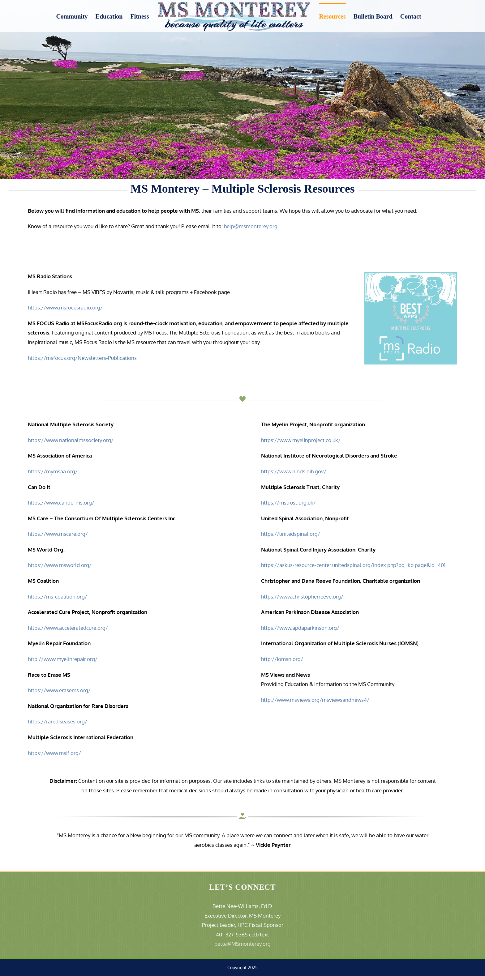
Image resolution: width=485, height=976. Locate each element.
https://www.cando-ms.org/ (61, 502)
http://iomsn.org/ (282, 659)
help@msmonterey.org (250, 226)
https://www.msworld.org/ (60, 565)
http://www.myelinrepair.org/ (62, 659)
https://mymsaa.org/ (53, 471)
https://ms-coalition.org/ (57, 596)
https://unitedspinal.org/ (290, 534)
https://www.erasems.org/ (59, 690)
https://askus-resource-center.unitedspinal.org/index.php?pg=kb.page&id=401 (353, 565)
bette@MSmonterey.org (242, 943)
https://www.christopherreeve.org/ (302, 596)
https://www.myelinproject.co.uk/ (301, 440)
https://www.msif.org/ (54, 753)
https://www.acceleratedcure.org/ (68, 627)
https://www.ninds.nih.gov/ (293, 471)
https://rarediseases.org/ (57, 721)
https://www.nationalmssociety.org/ (71, 440)
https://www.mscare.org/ (58, 534)
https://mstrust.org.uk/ (288, 502)
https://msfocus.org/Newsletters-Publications (82, 358)
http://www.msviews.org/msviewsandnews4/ (315, 700)
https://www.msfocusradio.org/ (65, 307)
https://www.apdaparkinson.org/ (300, 627)
